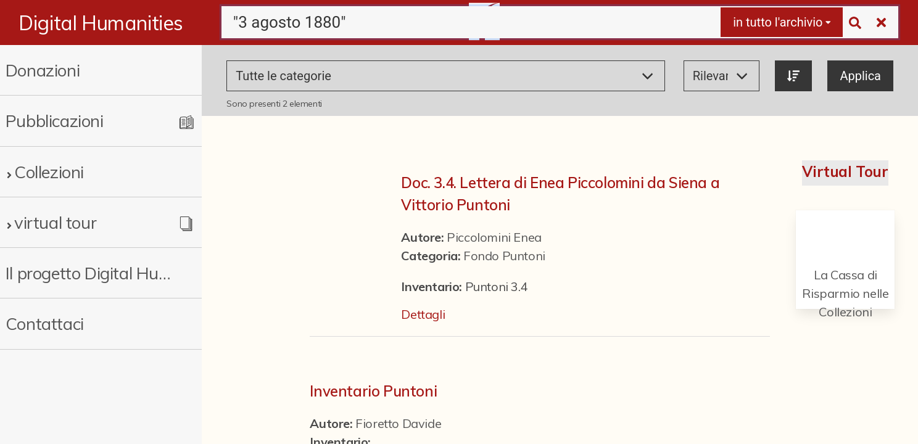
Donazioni (43, 70)
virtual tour (55, 222)
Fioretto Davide (398, 423)
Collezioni (49, 172)
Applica (860, 75)
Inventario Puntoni (373, 391)
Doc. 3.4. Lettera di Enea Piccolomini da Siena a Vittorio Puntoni (560, 193)
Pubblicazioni (55, 120)
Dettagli (423, 314)
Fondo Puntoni (504, 255)
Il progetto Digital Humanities (91, 273)
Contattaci (45, 323)
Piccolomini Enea (494, 237)
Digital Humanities (101, 22)
